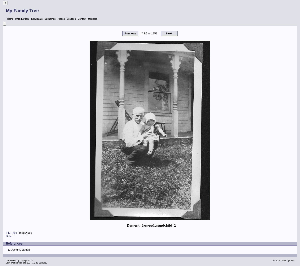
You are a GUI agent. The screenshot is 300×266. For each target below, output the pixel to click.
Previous (130, 33)
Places (61, 19)
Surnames (50, 19)
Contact (82, 19)
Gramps (24, 260)
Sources (71, 19)
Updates (92, 19)
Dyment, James (20, 249)
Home (10, 19)
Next (169, 33)
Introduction (22, 19)
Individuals (37, 19)
